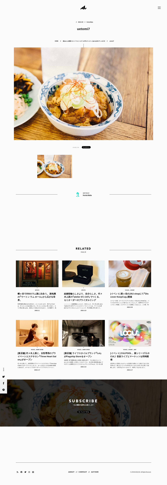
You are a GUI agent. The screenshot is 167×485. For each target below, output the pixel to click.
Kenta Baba (90, 22)
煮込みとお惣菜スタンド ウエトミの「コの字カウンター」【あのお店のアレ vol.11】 (84, 41)
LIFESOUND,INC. (136, 475)
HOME (57, 41)
